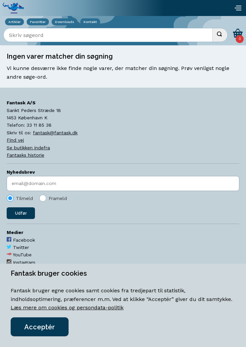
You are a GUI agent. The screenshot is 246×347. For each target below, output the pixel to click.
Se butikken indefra (28, 147)
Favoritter (38, 22)
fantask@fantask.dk (55, 132)
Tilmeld (24, 198)
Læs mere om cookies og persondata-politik (67, 307)
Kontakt (90, 22)
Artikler (14, 22)
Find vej (15, 140)
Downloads (64, 22)
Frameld (58, 198)
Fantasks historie (25, 155)
